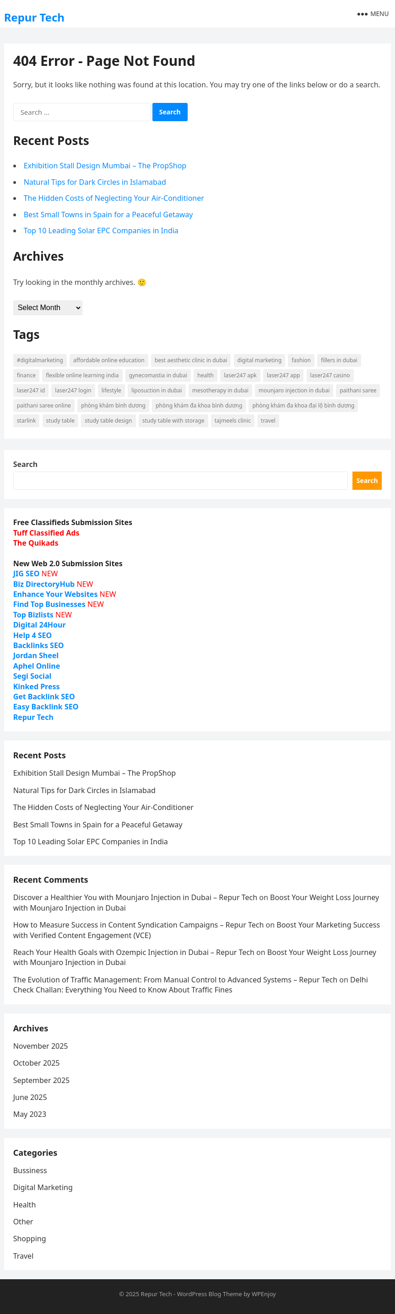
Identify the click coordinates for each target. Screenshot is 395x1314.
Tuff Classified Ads (46, 533)
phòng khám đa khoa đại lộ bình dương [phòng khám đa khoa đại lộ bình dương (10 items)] (303, 405)
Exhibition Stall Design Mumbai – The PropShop (105, 166)
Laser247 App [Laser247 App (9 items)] (283, 375)
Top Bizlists (33, 615)
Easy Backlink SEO (46, 707)
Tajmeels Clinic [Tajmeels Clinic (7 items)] (233, 420)
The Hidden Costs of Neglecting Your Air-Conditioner (114, 198)
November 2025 (40, 1046)
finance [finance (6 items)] (26, 375)
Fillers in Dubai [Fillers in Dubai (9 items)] (339, 360)
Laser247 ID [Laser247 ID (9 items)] (31, 390)
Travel (23, 1256)
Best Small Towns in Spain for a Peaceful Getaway (108, 214)
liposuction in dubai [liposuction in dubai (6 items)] (156, 390)
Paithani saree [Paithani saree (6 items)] (358, 390)
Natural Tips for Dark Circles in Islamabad (95, 182)
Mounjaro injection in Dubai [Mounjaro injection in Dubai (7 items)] (294, 390)
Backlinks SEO (38, 645)
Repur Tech (34, 17)
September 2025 (41, 1080)
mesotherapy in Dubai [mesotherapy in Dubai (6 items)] (220, 390)
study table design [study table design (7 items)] (108, 420)
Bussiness (30, 1170)
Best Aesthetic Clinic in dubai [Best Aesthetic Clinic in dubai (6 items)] (191, 360)
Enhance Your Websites (55, 594)
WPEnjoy (264, 1294)
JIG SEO (26, 574)
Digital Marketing (43, 1187)
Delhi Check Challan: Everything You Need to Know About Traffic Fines (190, 985)
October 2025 (36, 1063)
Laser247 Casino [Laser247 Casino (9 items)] (330, 375)
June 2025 (30, 1097)
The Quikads (36, 543)
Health (24, 1205)
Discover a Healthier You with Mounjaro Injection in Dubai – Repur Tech (135, 897)
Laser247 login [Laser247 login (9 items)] (73, 390)
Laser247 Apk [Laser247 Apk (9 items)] (240, 375)
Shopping (29, 1239)
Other (23, 1222)
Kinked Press (36, 686)
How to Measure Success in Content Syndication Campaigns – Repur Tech (138, 925)
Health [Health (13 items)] (205, 375)
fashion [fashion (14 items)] (301, 360)
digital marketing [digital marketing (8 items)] (260, 360)
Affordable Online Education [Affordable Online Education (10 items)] (109, 360)
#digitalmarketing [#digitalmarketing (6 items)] (40, 360)
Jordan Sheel (36, 655)
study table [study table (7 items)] (60, 420)
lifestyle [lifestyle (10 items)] (111, 390)
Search (25, 464)
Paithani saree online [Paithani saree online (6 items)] (44, 405)
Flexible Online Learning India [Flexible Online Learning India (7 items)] (82, 375)
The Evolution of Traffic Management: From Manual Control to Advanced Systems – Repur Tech (175, 980)
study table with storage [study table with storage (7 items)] (173, 420)
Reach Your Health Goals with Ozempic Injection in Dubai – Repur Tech (133, 952)
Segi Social (32, 676)
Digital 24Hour (39, 625)
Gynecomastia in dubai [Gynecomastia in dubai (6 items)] (158, 375)
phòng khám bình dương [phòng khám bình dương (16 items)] (113, 405)
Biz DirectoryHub (44, 584)
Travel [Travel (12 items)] (268, 420)
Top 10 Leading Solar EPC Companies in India (101, 230)
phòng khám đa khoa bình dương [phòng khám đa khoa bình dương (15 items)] (199, 405)
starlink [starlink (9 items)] (26, 420)
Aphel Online (36, 666)
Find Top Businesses (49, 604)
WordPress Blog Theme (209, 1294)
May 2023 (29, 1114)
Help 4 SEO (32, 635)
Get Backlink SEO (44, 697)
